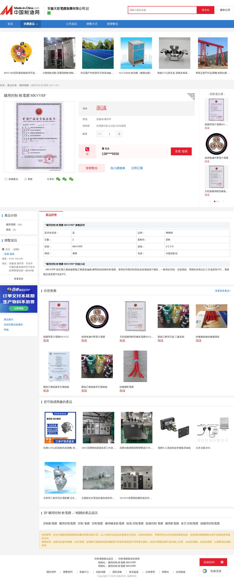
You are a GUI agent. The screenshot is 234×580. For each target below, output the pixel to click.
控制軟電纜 (50, 523)
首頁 (2, 85)
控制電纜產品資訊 (103, 558)
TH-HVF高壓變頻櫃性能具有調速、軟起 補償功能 (145, 498)
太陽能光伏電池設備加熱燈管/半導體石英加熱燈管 (107, 498)
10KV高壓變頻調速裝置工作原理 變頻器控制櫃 (105, 448)
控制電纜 (97, 523)
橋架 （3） (11, 229)
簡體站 (165, 572)
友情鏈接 (180, 572)
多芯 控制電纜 (189, 523)
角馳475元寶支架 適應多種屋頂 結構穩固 (178, 73)
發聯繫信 (92, 168)
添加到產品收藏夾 (13, 324)
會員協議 (133, 572)
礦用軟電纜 (172, 523)
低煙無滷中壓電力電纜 (216, 158)
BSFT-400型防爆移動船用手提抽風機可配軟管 (28, 73)
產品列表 (12, 85)
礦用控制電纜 (67, 523)
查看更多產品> (223, 290)
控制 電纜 (84, 523)
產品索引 (8, 319)
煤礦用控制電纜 (210, 523)
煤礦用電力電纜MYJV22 (217, 124)
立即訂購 (137, 168)
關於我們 (51, 572)
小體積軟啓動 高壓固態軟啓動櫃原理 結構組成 (66, 73)
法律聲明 (150, 572)
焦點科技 (121, 576)
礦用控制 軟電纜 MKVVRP (122, 562)
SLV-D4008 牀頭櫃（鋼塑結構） (135, 73)
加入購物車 (118, 168)
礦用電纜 (24, 85)
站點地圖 (100, 572)
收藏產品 (11, 179)
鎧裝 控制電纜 (135, 523)
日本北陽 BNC (203, 448)
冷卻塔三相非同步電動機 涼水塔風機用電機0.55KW (70, 498)
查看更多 (18, 278)
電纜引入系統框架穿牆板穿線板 (174, 448)
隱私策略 (117, 572)
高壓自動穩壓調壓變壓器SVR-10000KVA (141, 448)
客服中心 (84, 572)
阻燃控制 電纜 (154, 523)
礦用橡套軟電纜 (114, 523)
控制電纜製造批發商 (129, 558)
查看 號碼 (181, 151)
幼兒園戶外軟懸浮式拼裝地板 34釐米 (100, 73)
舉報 (28, 179)
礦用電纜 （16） (14, 224)
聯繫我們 (68, 572)
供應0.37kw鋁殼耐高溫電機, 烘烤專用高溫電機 (67, 448)
